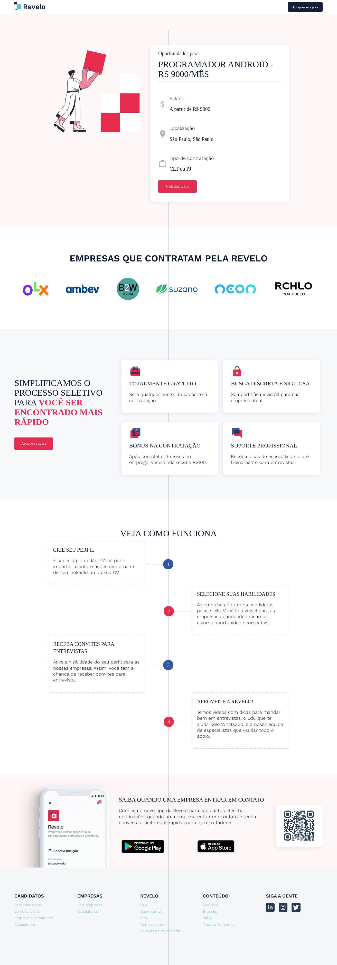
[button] (312, 286)
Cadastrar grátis (177, 186)
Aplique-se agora (305, 7)
